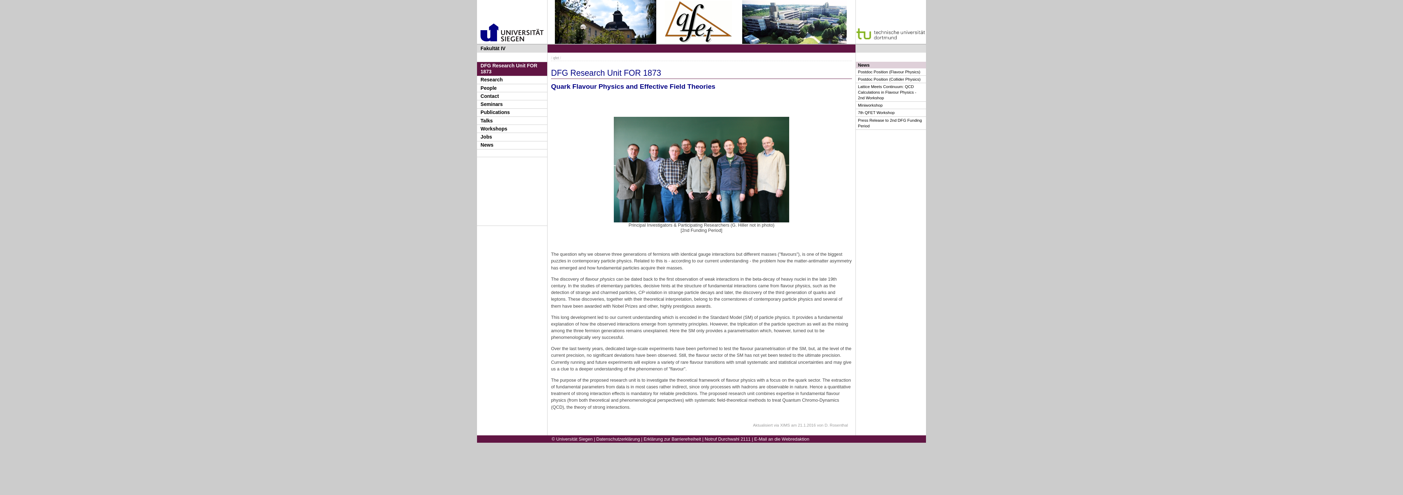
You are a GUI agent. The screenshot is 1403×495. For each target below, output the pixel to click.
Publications (495, 112)
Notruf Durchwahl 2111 (728, 439)
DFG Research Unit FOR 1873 (509, 68)
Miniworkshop (870, 105)
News (487, 145)
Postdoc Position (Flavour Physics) (889, 72)
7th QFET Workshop (876, 113)
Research (492, 79)
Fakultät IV (493, 48)
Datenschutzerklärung (618, 439)
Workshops (494, 129)
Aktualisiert (763, 425)
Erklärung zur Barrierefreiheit (672, 439)
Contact (490, 96)
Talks (487, 120)
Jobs (486, 137)
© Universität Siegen (572, 439)
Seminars (492, 104)
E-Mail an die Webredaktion (781, 439)
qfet (556, 58)
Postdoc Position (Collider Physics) (889, 79)
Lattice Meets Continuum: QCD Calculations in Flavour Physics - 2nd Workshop (887, 92)
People (489, 88)
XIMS (785, 425)
